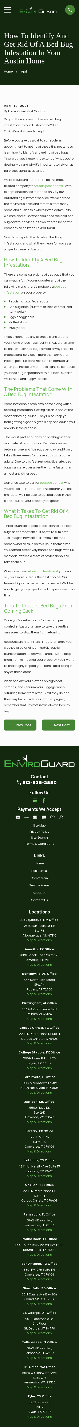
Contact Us (39, 900)
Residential (39, 870)
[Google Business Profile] (35, 800)
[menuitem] (39, 825)
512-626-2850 (39, 782)
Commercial (39, 878)
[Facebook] (44, 800)
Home (39, 863)
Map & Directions (39, 940)
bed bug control (52, 482)
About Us (39, 892)
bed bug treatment (44, 571)
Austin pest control (49, 186)
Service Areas (39, 885)
